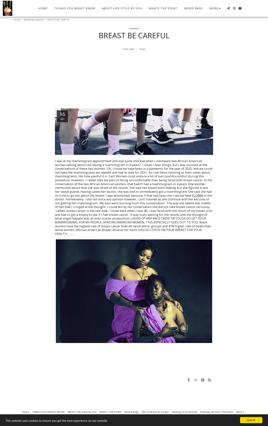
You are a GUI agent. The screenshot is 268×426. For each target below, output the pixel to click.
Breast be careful (34, 19)
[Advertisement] (134, 81)
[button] (228, 8)
